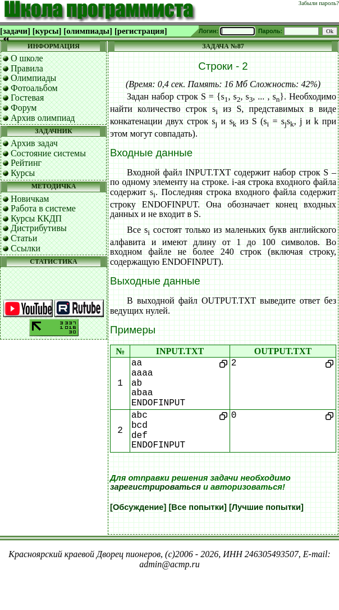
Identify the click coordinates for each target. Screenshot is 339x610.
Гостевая (27, 97)
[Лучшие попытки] (266, 507)
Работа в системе (43, 208)
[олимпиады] (87, 30)
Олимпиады (33, 78)
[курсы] (47, 30)
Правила (27, 68)
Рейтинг (26, 163)
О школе (27, 58)
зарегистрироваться (155, 486)
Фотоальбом (34, 88)
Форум (23, 107)
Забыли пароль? (319, 3)
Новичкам (30, 199)
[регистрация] (140, 30)
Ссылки (25, 248)
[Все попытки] (197, 507)
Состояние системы (48, 153)
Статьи (24, 238)
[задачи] (15, 30)
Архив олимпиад (43, 118)
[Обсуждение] (138, 507)
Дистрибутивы (39, 228)
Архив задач (34, 143)
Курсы (23, 173)
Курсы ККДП (36, 218)
